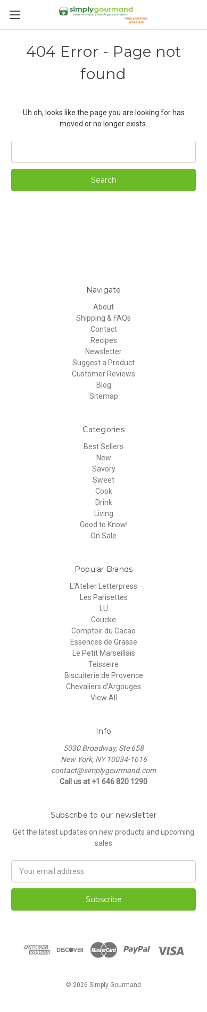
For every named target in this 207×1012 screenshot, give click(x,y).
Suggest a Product (103, 362)
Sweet (103, 480)
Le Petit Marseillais (103, 653)
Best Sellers (103, 446)
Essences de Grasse (103, 642)
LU (104, 608)
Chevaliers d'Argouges (103, 686)
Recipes (103, 340)
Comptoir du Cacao (103, 631)
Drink (103, 502)
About (103, 307)
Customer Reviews (103, 374)
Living (103, 513)
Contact (103, 329)
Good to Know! (104, 524)
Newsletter (103, 351)
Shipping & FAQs (103, 318)
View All (103, 697)
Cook (103, 491)
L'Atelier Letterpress (103, 586)
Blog (103, 385)
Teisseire (103, 664)
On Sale (103, 535)
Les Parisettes (104, 597)
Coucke (103, 619)
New (103, 457)
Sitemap (103, 396)
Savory (103, 469)
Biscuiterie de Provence (103, 675)
